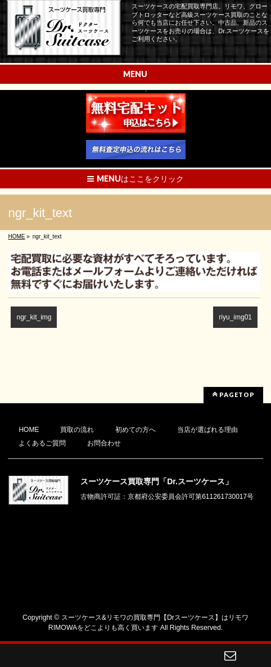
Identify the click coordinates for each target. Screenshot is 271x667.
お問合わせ (104, 443)
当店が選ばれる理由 (207, 430)
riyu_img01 (235, 317)
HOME (29, 430)
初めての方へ (135, 430)
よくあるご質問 (42, 443)
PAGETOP (233, 394)
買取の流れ (77, 430)
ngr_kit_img (33, 317)
